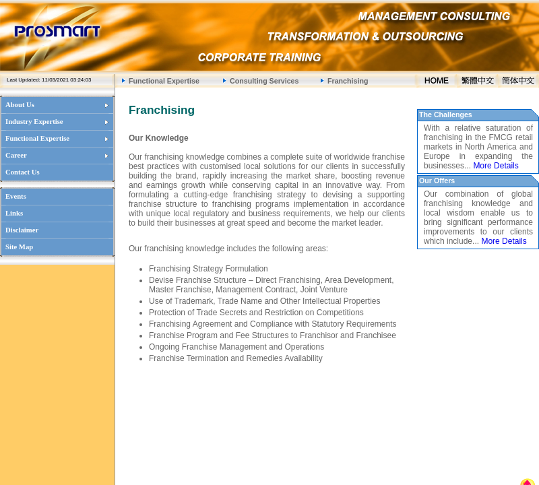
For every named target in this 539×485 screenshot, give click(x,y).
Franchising (347, 81)
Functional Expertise (164, 81)
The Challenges (445, 114)
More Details (495, 165)
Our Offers (437, 180)
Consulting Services (264, 81)
